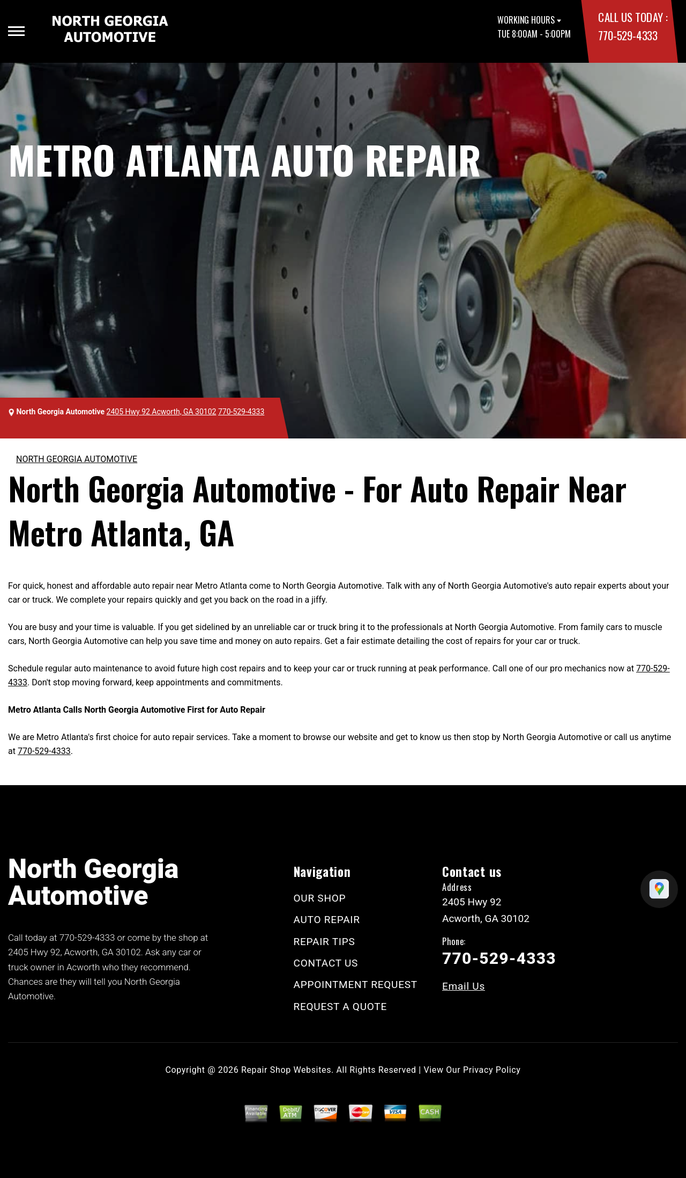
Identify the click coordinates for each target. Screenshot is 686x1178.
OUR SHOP (320, 898)
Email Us (463, 986)
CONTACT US (326, 963)
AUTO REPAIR (327, 919)
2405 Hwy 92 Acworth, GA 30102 (162, 411)
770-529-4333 (627, 35)
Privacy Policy (491, 1070)
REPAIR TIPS (324, 941)
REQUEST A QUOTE (340, 1006)
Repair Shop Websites (286, 1070)
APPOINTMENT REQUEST (355, 984)
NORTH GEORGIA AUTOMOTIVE (76, 459)
